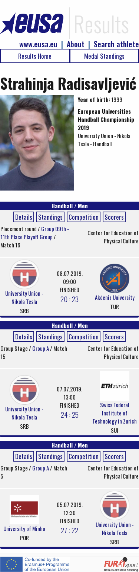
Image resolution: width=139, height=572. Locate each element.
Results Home (35, 56)
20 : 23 (69, 299)
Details (23, 217)
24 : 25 (70, 414)
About (76, 44)
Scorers (114, 217)
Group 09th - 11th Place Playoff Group (34, 233)
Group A (41, 348)
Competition (84, 217)
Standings (50, 217)
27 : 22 (69, 530)
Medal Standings (104, 56)
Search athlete (116, 44)
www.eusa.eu (38, 44)
